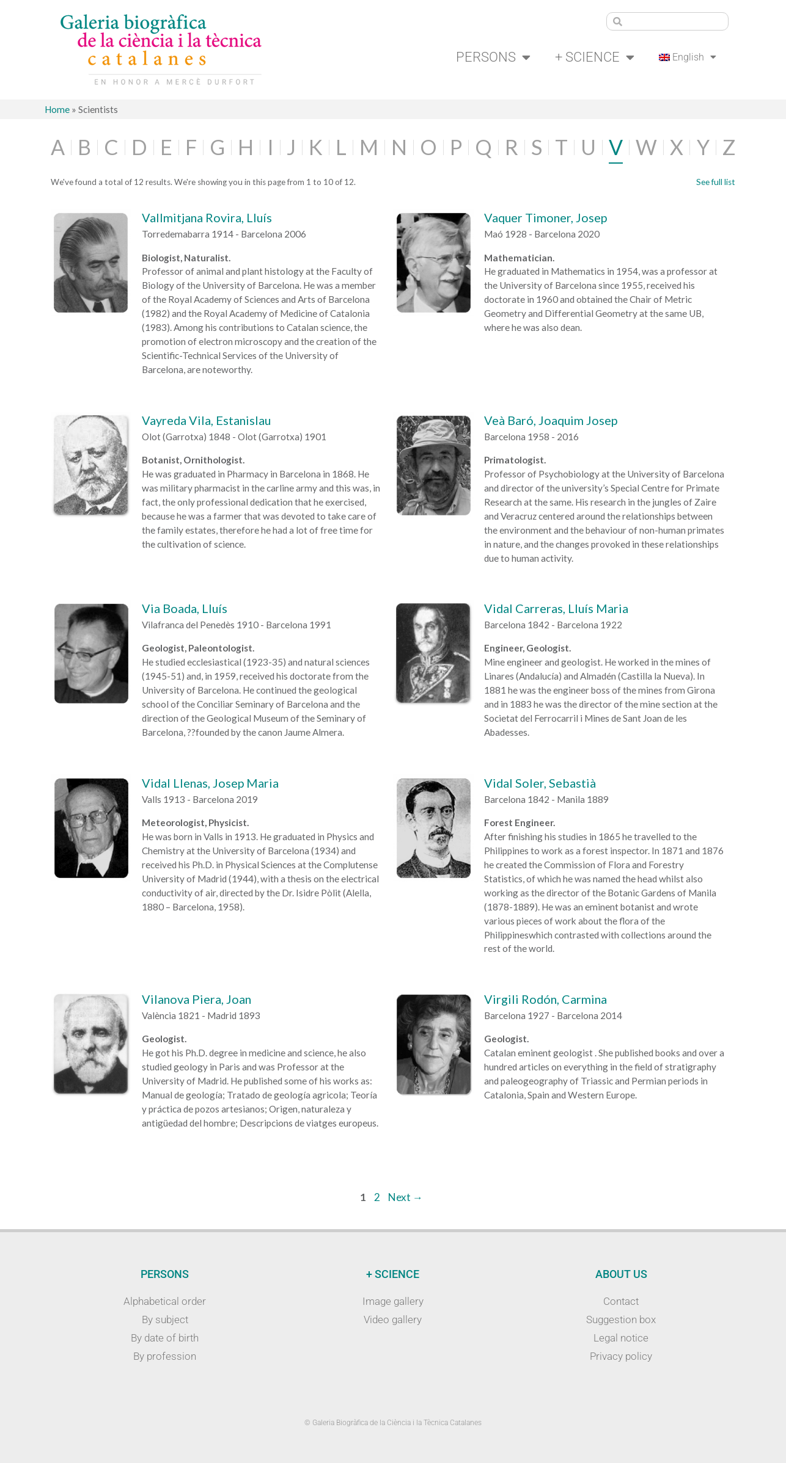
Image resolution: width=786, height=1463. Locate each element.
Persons (493, 57)
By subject (165, 1319)
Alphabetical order (164, 1301)
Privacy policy (621, 1356)
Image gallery (393, 1301)
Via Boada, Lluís (184, 608)
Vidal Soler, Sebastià (540, 782)
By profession (164, 1356)
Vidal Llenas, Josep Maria (210, 782)
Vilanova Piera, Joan (196, 999)
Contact (621, 1301)
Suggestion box (621, 1319)
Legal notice (620, 1338)
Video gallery (393, 1319)
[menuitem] (688, 57)
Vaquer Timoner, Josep (545, 217)
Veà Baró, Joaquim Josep (550, 420)
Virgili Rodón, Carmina (545, 999)
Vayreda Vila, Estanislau (206, 420)
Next (405, 1197)
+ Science (594, 57)
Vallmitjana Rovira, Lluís (207, 217)
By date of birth (165, 1338)
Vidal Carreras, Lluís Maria (556, 608)
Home (57, 109)
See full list (715, 182)
